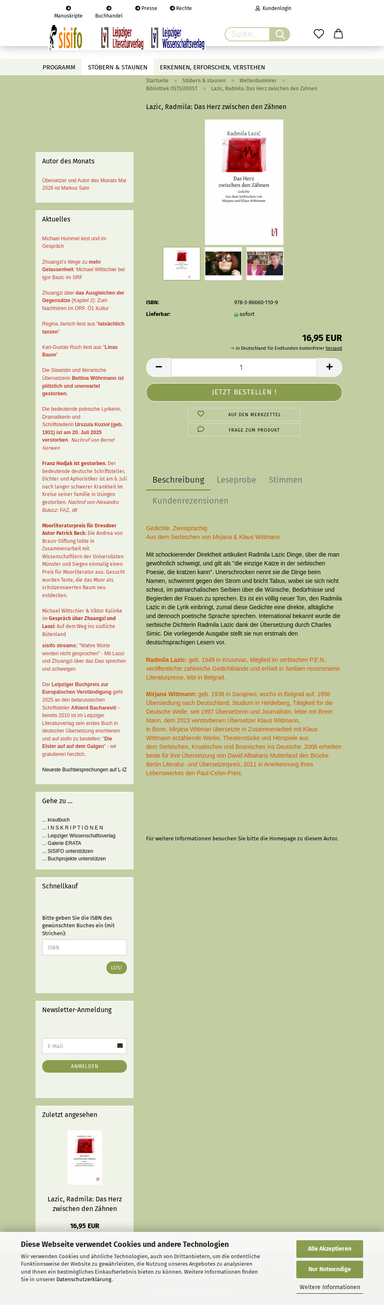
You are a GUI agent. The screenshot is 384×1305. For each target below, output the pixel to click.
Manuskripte (68, 11)
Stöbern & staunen (117, 67)
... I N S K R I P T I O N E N (72, 828)
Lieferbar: (158, 314)
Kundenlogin (273, 8)
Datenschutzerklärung (83, 1279)
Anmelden (85, 1066)
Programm (59, 67)
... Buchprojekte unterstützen (74, 859)
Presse (146, 8)
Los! (116, 968)
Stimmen (286, 480)
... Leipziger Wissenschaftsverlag (78, 836)
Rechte (181, 8)
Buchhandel (109, 11)
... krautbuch (56, 820)
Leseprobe (236, 480)
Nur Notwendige (329, 1269)
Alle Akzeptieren (329, 1248)
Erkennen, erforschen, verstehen (212, 67)
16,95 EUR (84, 1226)
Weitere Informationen (330, 1287)
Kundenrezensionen (190, 501)
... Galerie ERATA (61, 843)
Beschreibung (178, 480)
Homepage (282, 838)
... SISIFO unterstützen (67, 851)
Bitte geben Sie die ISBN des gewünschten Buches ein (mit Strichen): (78, 925)
